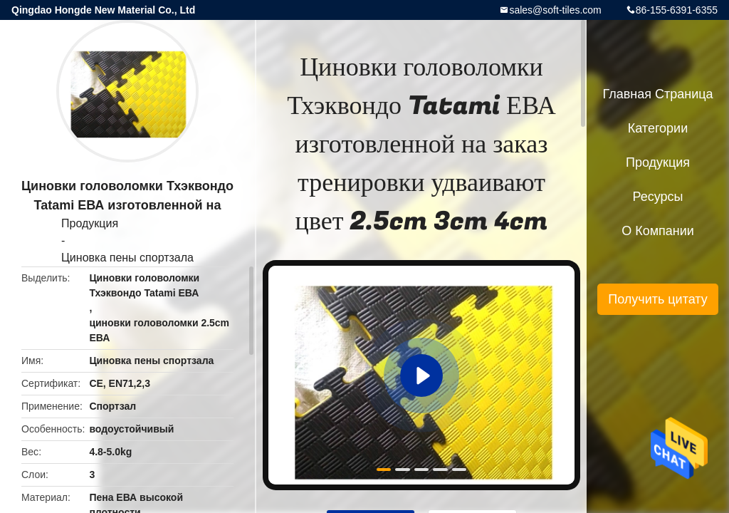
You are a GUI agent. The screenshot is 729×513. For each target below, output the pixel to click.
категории (658, 128)
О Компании (658, 231)
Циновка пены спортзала (127, 258)
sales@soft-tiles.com (555, 10)
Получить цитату (658, 299)
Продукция (89, 223)
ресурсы (658, 197)
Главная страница (657, 94)
